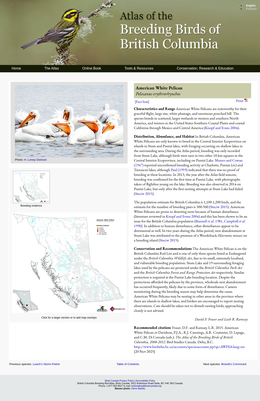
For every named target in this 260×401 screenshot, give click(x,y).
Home (16, 68)
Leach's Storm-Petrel (46, 364)
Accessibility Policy (145, 380)
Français (251, 8)
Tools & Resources (139, 68)
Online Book (91, 68)
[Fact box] (142, 101)
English (250, 5)
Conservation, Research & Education (205, 68)
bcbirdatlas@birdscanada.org (146, 386)
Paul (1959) (179, 169)
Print (242, 100)
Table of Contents (128, 364)
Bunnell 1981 (208, 221)
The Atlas (51, 68)
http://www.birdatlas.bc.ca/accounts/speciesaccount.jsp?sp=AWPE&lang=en (189, 346)
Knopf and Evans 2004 (221, 127)
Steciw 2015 (143, 193)
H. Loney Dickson (35, 159)
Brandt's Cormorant (233, 364)
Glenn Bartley (138, 388)
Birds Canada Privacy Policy (119, 380)
